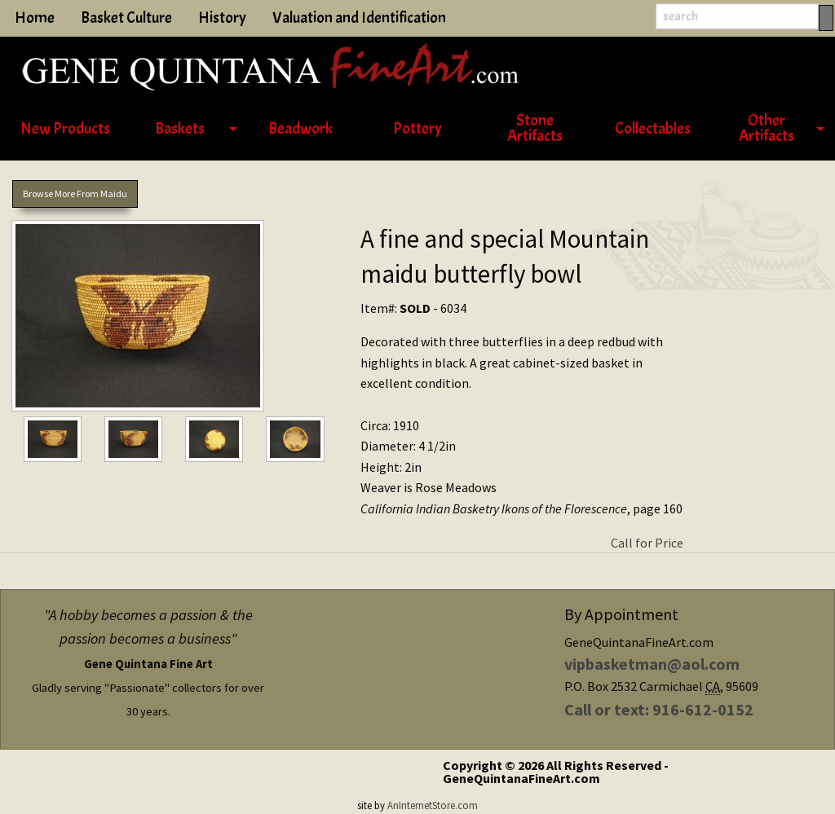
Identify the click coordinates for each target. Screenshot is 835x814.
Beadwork (300, 129)
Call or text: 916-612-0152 (658, 709)
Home (35, 18)
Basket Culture (126, 18)
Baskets (180, 129)
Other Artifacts (766, 128)
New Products (65, 129)
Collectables (653, 129)
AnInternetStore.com (432, 805)
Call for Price (647, 543)
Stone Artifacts (535, 128)
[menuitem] (65, 129)
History (222, 18)
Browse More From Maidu (75, 193)
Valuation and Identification (359, 18)
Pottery (417, 129)
